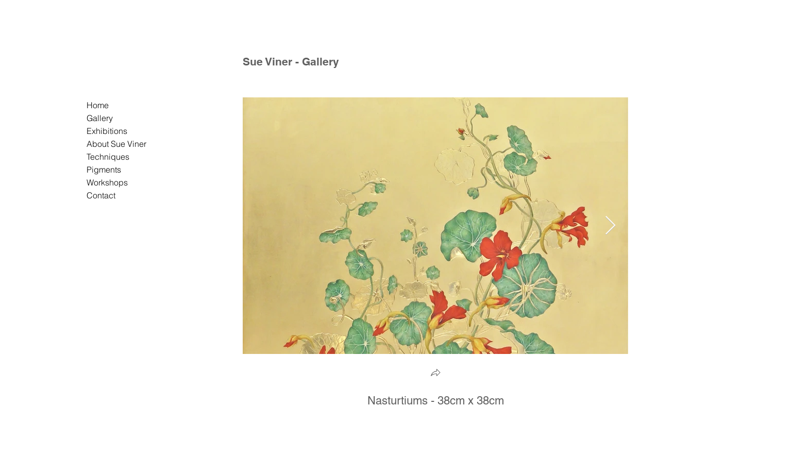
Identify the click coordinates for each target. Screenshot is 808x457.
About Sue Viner (116, 144)
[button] (435, 373)
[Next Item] (610, 226)
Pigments (104, 169)
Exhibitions (107, 131)
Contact (101, 195)
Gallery (100, 118)
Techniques (108, 156)
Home (98, 105)
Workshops (107, 182)
